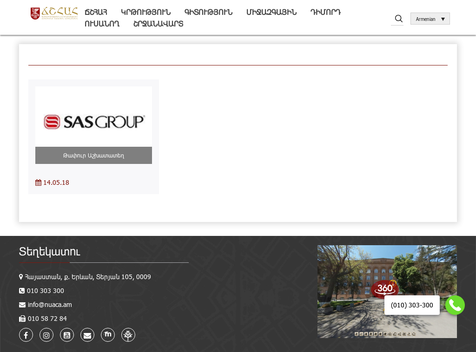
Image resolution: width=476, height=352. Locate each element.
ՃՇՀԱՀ (96, 11)
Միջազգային (271, 11)
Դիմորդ (326, 11)
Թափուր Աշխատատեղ (93, 155)
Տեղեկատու (49, 251)
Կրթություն (146, 11)
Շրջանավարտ (158, 23)
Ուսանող (102, 23)
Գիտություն (208, 11)
